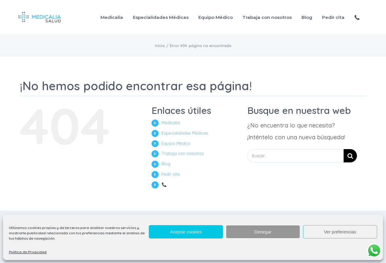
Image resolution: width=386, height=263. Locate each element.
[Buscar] (350, 155)
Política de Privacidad (28, 252)
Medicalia (171, 122)
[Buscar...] (295, 155)
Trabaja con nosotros (183, 153)
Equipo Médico (176, 143)
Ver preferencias (340, 231)
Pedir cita (171, 174)
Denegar (263, 231)
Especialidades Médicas (185, 133)
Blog (166, 164)
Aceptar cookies (186, 231)
